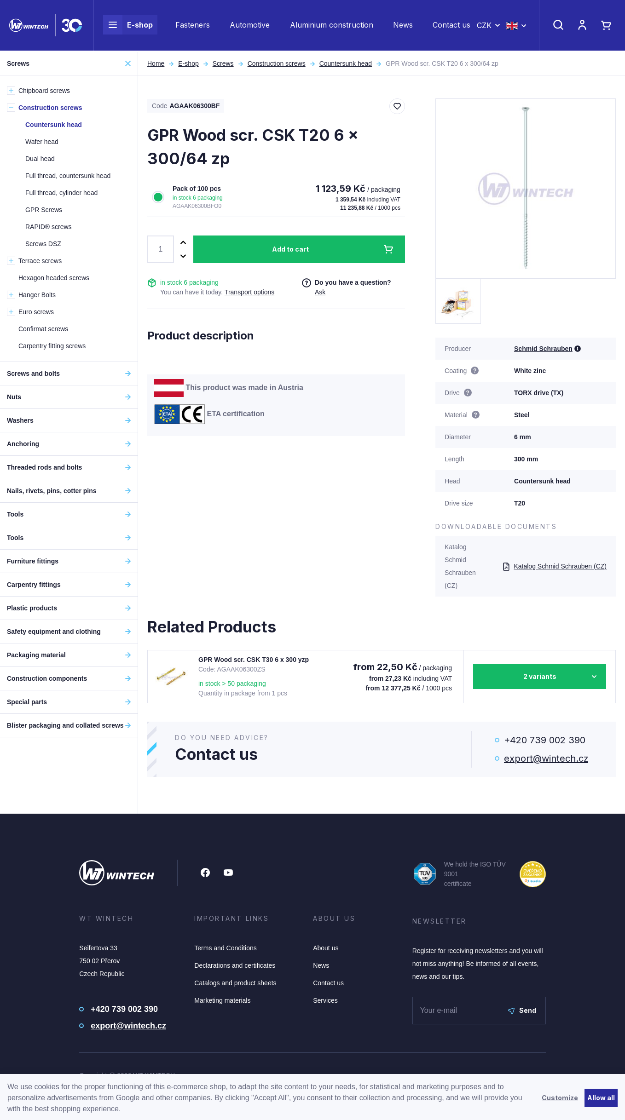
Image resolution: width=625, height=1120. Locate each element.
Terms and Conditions (225, 948)
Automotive (250, 25)
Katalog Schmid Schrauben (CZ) (554, 566)
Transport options (249, 292)
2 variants (539, 676)
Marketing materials (222, 1000)
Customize (560, 1098)
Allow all (601, 1098)
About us (325, 948)
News (403, 25)
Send (522, 1010)
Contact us (451, 25)
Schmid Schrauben (543, 348)
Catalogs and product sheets (235, 983)
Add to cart (290, 249)
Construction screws (277, 63)
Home (155, 63)
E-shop (128, 25)
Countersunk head (345, 63)
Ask (320, 292)
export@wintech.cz (546, 758)
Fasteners (192, 25)
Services (325, 1000)
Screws (223, 63)
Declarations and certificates (234, 965)
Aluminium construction (331, 25)
